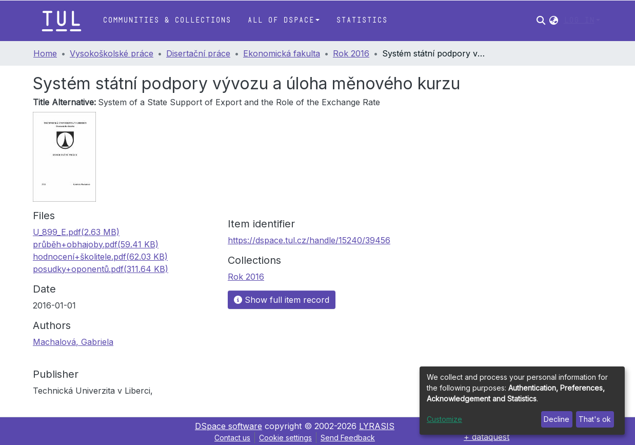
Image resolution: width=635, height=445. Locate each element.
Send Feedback (348, 437)
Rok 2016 (351, 53)
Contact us (232, 437)
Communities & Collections (167, 20)
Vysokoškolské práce (111, 53)
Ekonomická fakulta (281, 53)
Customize (444, 419)
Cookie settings (285, 437)
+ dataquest (486, 437)
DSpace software (228, 426)
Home (45, 53)
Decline (556, 419)
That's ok (595, 419)
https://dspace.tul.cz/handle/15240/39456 (309, 240)
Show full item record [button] (281, 300)
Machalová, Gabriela (73, 342)
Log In (579, 20)
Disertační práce (198, 53)
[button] (553, 20)
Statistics (361, 20)
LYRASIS (376, 426)
